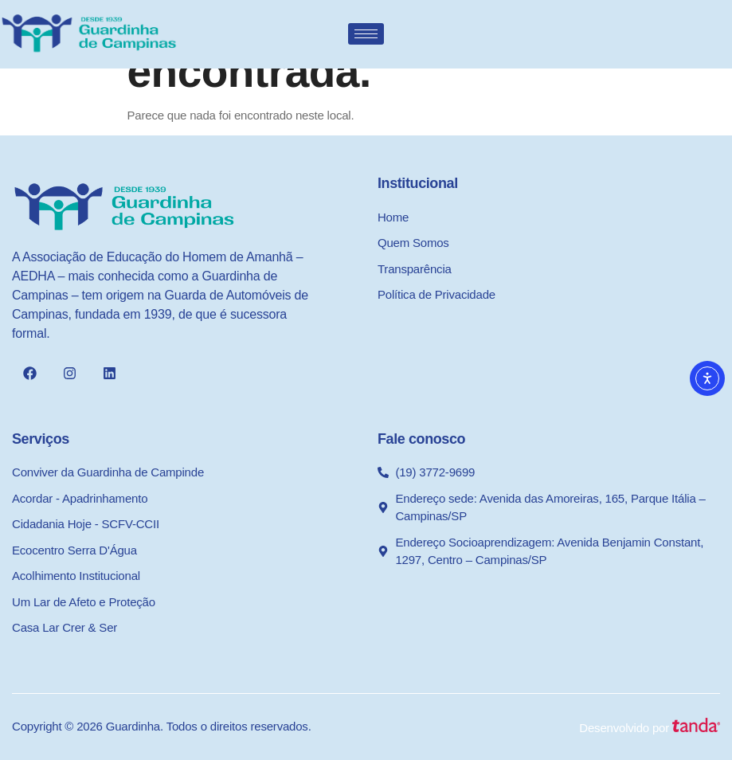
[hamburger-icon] (366, 34)
